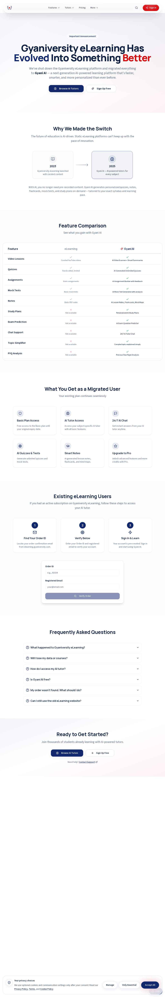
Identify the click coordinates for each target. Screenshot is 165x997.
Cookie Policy (46, 989)
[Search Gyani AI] (136, 8)
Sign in (151, 7)
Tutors (69, 7)
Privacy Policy (21, 989)
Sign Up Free (101, 88)
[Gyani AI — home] (9, 8)
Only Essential (129, 985)
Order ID (49, 566)
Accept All (150, 985)
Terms (32, 989)
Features (54, 7)
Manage (110, 985)
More (94, 7)
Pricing (82, 7)
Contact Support (88, 762)
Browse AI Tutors (66, 88)
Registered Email (54, 580)
